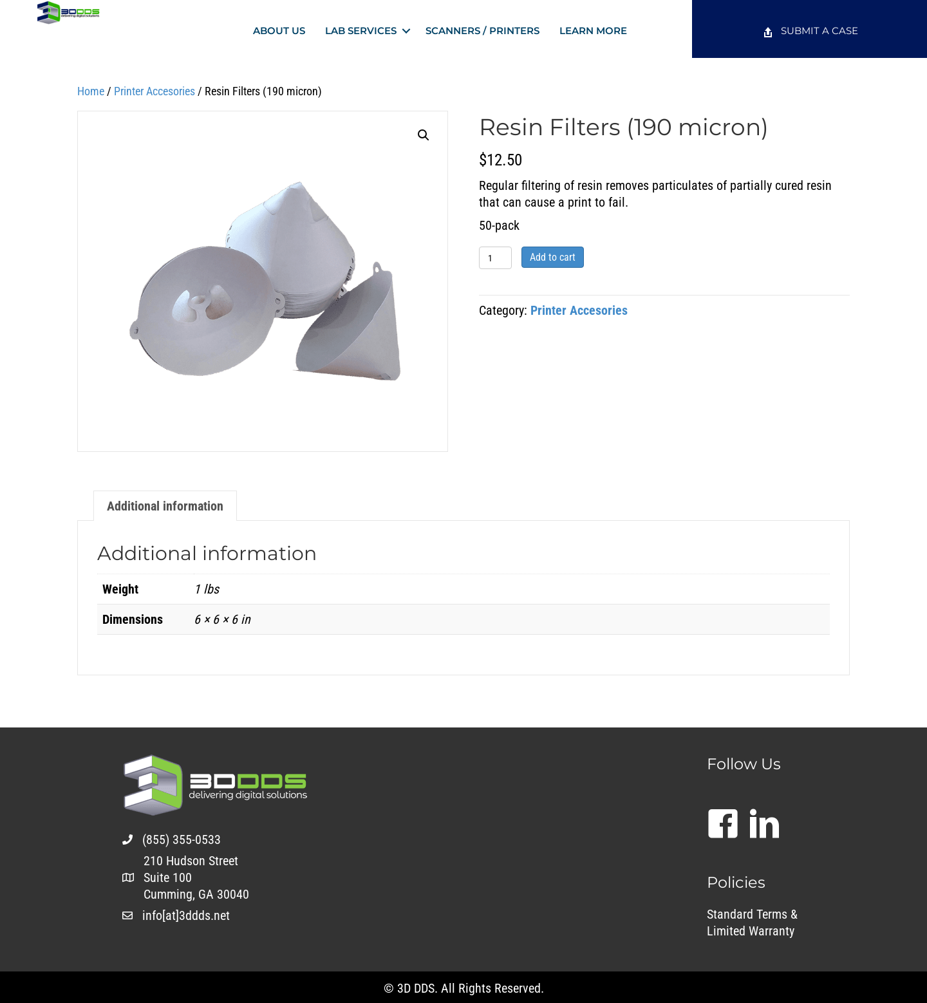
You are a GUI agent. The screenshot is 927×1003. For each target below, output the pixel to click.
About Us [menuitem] (279, 30)
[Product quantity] (495, 258)
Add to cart (553, 257)
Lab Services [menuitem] (361, 30)
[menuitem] (810, 32)
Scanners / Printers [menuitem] (482, 30)
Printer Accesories (154, 91)
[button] (406, 30)
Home (90, 91)
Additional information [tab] (165, 506)
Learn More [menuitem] (593, 30)
